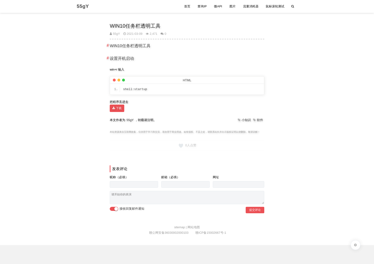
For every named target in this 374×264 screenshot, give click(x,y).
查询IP (202, 6)
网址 (216, 177)
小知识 (246, 120)
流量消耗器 (251, 6)
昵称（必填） (119, 177)
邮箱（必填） (170, 177)
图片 (232, 6)
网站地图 (193, 227)
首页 (187, 6)
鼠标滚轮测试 (275, 6)
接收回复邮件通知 (127, 209)
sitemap (180, 227)
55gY (115, 34)
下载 (116, 108)
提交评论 (255, 210)
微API (218, 6)
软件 (260, 120)
